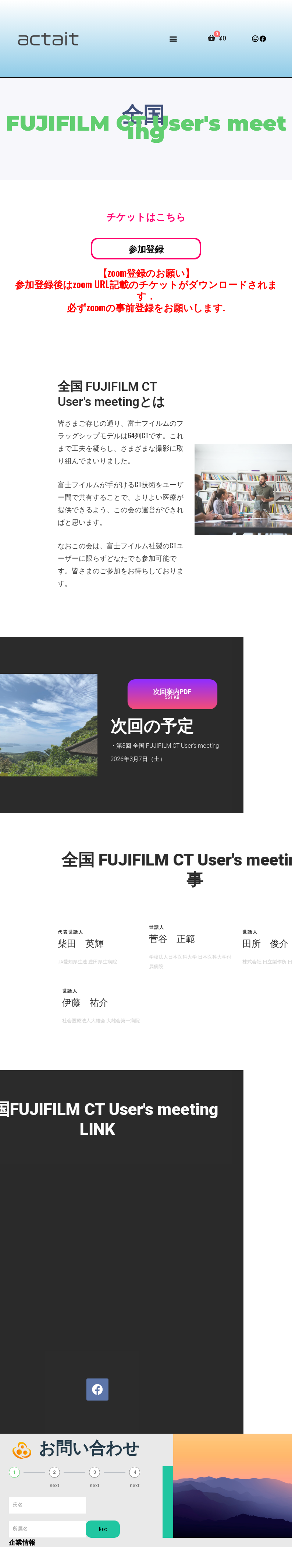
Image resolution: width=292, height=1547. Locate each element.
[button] (173, 39)
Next (103, 1529)
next (54, 1485)
